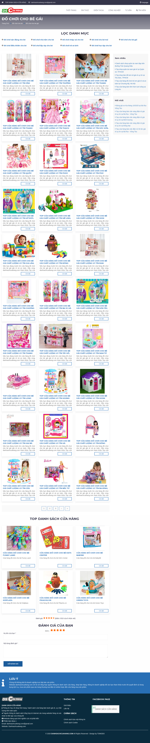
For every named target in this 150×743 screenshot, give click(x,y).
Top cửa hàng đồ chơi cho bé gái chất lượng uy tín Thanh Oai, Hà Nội (18, 127)
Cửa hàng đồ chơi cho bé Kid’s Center (55, 554)
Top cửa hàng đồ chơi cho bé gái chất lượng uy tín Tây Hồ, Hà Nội (55, 352)
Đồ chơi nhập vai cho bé (72, 40)
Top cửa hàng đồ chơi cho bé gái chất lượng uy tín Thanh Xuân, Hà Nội (18, 352)
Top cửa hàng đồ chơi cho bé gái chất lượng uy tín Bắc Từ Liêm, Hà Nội (55, 487)
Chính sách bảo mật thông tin (74, 719)
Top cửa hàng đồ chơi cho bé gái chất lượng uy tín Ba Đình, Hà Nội (92, 487)
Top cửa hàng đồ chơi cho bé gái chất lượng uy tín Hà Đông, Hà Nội (55, 442)
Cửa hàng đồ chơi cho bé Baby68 (89, 554)
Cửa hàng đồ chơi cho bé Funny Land (16, 554)
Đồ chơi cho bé (17, 23)
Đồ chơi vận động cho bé (14, 40)
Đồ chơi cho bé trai (100, 40)
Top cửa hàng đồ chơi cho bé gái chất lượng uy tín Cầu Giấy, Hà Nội (18, 487)
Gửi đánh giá (13, 664)
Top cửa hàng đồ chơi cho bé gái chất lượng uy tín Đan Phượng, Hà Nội (91, 262)
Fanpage (144, 2)
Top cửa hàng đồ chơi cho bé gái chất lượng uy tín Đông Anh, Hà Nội (55, 262)
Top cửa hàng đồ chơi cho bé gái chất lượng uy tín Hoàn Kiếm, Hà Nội (91, 397)
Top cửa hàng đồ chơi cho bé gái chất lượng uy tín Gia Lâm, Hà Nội (18, 262)
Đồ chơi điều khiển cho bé (15, 46)
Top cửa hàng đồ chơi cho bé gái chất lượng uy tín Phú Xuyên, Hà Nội (91, 172)
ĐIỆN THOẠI (99, 10)
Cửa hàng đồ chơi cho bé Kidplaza (16, 599)
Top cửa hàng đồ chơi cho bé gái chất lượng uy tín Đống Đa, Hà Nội (91, 442)
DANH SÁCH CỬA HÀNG (106, 709)
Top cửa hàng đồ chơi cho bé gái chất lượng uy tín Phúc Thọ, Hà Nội (55, 172)
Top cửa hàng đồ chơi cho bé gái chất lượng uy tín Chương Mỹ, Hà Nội (18, 307)
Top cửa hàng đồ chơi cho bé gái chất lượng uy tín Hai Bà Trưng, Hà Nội (18, 442)
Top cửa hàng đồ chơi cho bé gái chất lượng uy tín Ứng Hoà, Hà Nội (18, 82)
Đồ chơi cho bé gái (32, 23)
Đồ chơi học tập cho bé (102, 46)
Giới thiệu (67, 705)
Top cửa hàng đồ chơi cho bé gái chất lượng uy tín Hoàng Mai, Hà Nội (55, 397)
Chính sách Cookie (71, 723)
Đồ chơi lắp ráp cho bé (43, 46)
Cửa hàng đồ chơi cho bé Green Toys (89, 599)
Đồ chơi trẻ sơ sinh (70, 46)
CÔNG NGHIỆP (114, 10)
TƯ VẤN (128, 10)
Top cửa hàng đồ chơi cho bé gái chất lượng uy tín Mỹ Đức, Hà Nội (18, 217)
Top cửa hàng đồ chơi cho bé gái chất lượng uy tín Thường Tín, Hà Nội (55, 82)
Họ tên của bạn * (56, 636)
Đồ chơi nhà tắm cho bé (43, 40)
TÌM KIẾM (141, 10)
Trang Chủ (5, 23)
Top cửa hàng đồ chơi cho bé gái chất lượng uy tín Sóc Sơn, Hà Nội (92, 127)
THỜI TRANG (71, 10)
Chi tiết (28, 94)
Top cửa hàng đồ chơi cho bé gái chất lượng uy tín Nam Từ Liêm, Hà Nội (91, 352)
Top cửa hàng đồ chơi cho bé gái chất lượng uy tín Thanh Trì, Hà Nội (91, 82)
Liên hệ (66, 708)
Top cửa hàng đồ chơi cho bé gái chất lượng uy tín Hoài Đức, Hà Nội (91, 217)
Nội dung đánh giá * (56, 650)
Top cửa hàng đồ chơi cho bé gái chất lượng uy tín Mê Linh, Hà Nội (55, 217)
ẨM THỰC (85, 10)
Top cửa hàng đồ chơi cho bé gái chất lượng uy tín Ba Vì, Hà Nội (55, 307)
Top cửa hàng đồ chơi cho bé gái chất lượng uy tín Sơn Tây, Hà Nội (92, 307)
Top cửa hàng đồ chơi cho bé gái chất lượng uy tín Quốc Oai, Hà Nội (18, 172)
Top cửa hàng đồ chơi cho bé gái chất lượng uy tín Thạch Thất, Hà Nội (55, 127)
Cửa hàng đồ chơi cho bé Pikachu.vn (53, 599)
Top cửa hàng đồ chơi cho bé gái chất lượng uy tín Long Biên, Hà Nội (18, 397)
